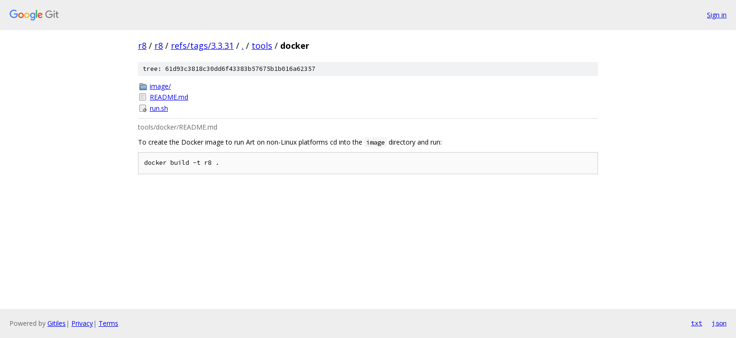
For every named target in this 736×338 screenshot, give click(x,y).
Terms (108, 323)
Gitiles (56, 323)
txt (696, 323)
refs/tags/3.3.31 (202, 45)
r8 (142, 45)
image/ (160, 86)
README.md (169, 96)
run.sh (159, 108)
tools (262, 45)
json (719, 323)
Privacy (82, 323)
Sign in (717, 14)
